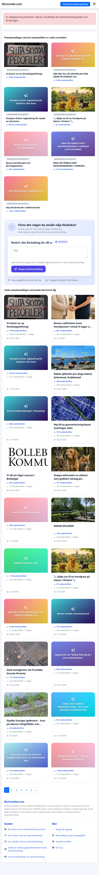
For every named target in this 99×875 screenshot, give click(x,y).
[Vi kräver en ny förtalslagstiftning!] (26, 62)
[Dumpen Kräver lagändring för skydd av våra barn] (26, 107)
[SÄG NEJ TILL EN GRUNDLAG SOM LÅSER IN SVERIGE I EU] (73, 63)
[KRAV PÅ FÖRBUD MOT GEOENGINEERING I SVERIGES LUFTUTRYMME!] (73, 152)
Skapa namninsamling (28, 269)
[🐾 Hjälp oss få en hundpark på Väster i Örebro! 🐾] (73, 107)
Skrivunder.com (12, 4)
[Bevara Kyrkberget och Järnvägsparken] (26, 152)
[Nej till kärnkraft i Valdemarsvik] (26, 195)
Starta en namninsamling (75, 4)
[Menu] (94, 4)
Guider (8, 823)
